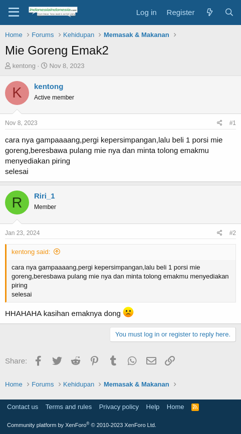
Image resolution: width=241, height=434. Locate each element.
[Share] (219, 123)
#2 (232, 233)
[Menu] (14, 12)
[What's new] (209, 12)
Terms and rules (69, 406)
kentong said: (31, 252)
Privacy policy (119, 406)
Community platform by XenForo (81, 425)
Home (175, 406)
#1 (232, 123)
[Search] (229, 12)
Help (153, 406)
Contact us (22, 406)
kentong (24, 66)
